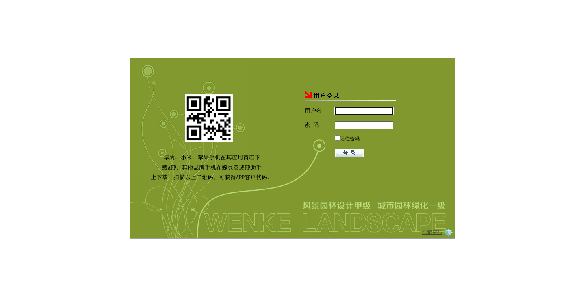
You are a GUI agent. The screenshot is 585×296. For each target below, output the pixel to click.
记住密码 (350, 137)
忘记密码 (432, 230)
